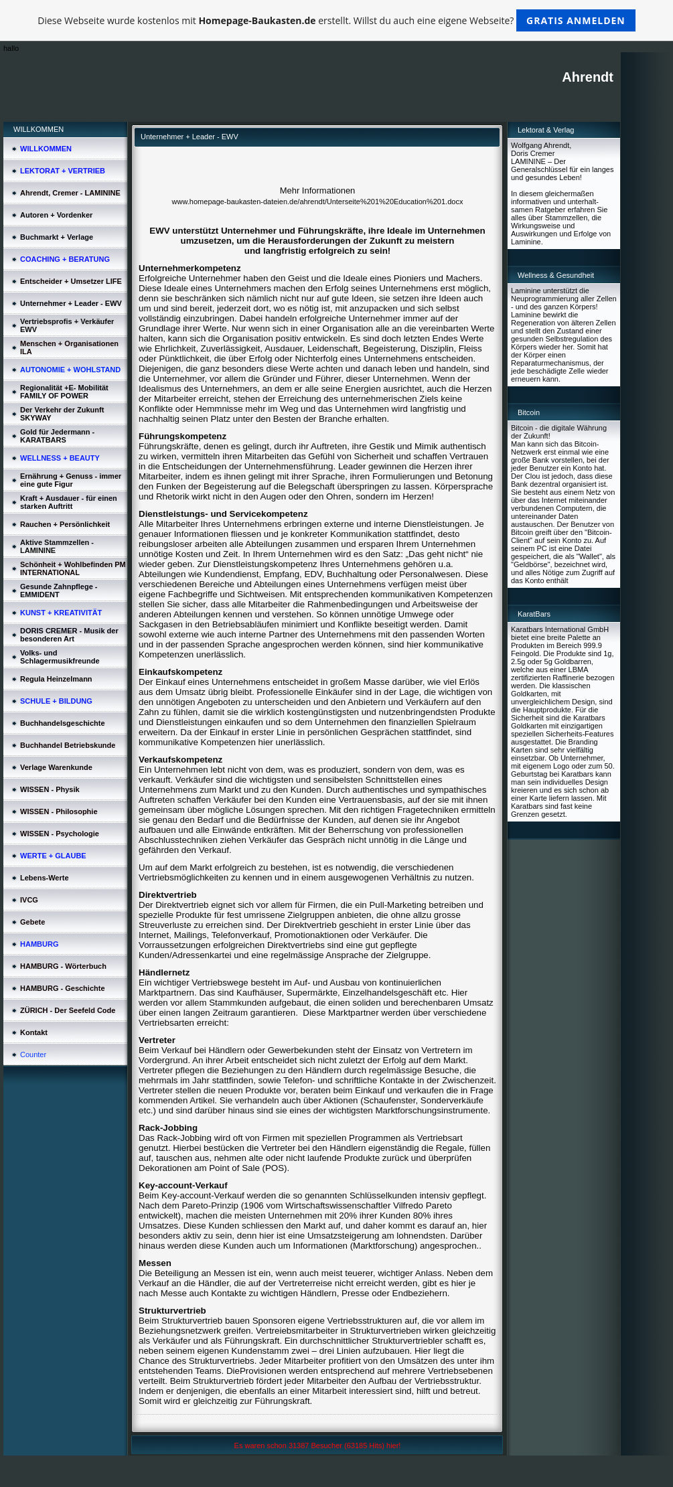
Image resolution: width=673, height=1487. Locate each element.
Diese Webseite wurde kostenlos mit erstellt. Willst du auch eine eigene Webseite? (336, 20)
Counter (33, 1054)
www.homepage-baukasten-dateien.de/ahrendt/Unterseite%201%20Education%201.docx (317, 202)
